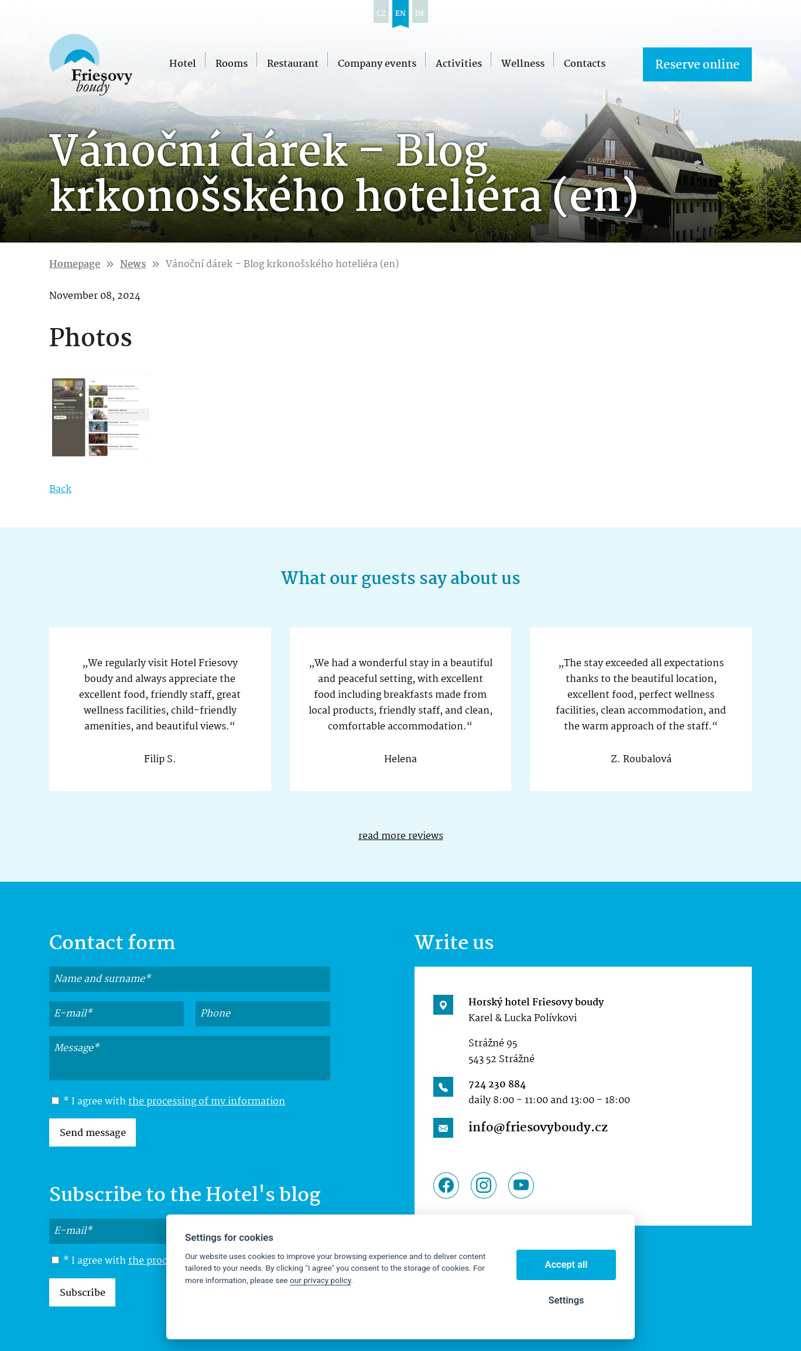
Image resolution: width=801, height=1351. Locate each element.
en (400, 14)
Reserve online (697, 65)
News (133, 264)
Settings (566, 1300)
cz (381, 14)
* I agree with (168, 1102)
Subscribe (82, 1293)
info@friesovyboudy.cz (538, 1128)
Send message (93, 1133)
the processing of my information (206, 1102)
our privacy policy (320, 1280)
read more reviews (400, 836)
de (420, 14)
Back (60, 489)
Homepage (74, 264)
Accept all (566, 1264)
